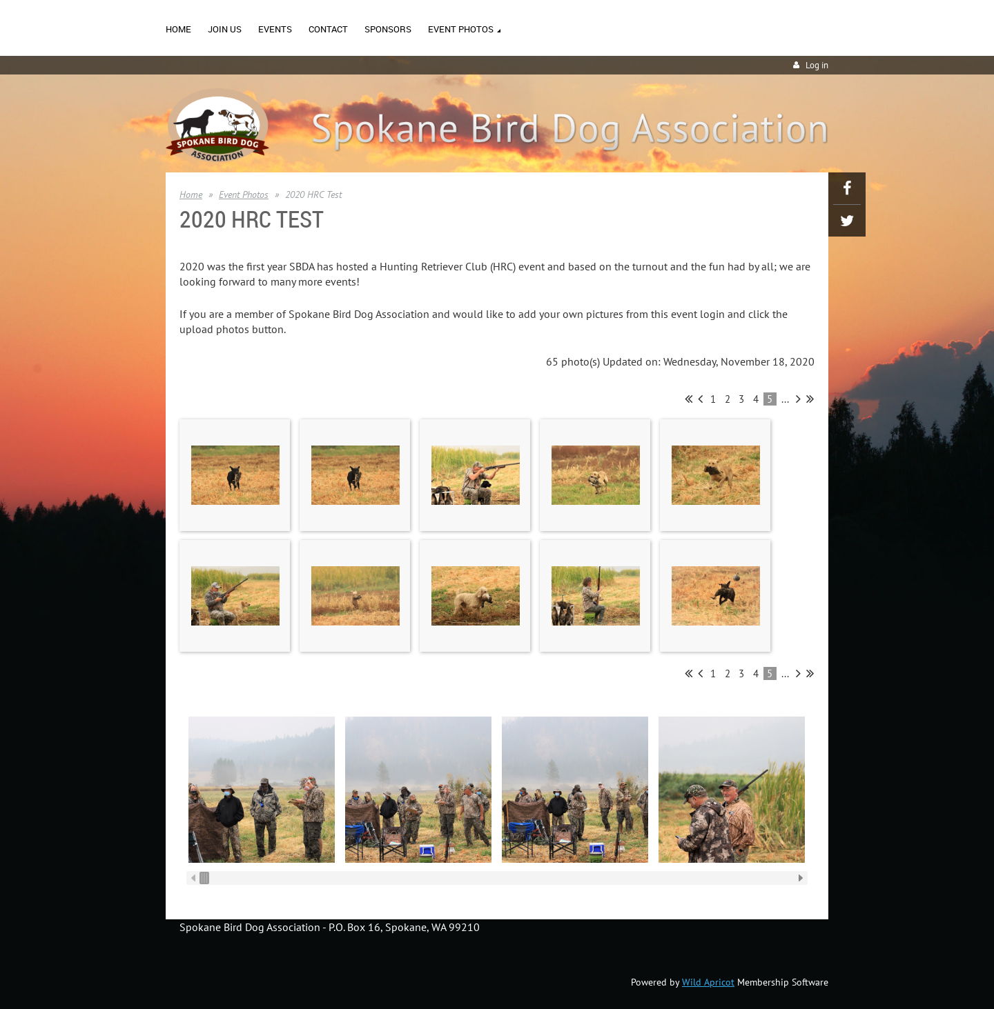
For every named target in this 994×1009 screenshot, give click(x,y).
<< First (688, 399)
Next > (798, 399)
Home (190, 194)
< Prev (700, 399)
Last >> (810, 399)
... (785, 399)
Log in (817, 65)
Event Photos (244, 194)
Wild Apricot (708, 982)
